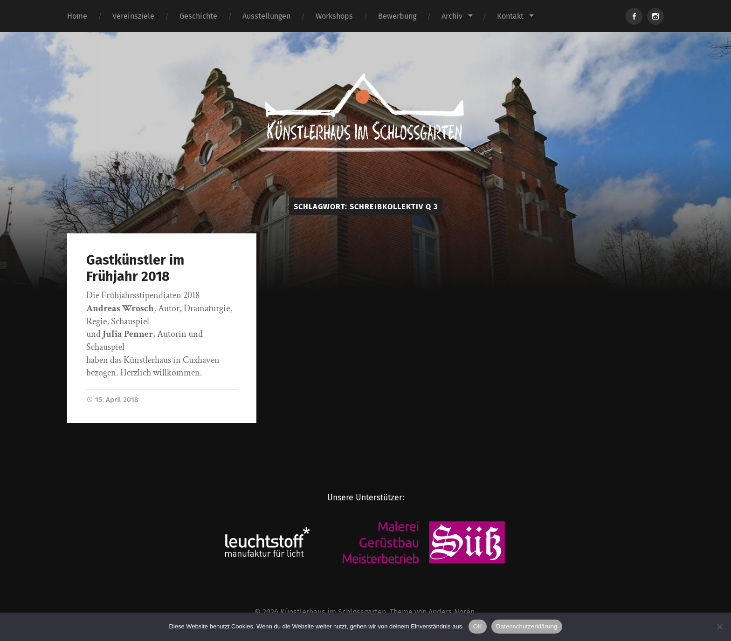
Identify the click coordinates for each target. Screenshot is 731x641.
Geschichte (198, 16)
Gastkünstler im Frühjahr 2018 (135, 268)
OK (477, 626)
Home (77, 16)
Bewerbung (397, 16)
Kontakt (510, 16)
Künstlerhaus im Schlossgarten (333, 611)
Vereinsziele (133, 16)
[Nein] (719, 626)
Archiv (451, 16)
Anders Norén (451, 611)
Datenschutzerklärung (526, 626)
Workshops (334, 16)
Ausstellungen (266, 16)
